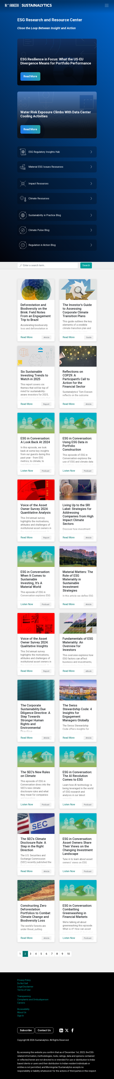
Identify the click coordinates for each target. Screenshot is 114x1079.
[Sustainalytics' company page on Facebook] (72, 1030)
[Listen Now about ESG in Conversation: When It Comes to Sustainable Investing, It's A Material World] (36, 577)
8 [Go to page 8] (57, 953)
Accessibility (23, 1009)
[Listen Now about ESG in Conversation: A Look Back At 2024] (36, 444)
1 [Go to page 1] (20, 953)
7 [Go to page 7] (51, 953)
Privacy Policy (24, 980)
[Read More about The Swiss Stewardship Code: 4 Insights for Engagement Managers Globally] (78, 711)
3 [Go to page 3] (30, 953)
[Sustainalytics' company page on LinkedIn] (61, 1030)
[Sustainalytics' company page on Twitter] (67, 1030)
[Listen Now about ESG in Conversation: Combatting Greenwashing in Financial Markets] (78, 911)
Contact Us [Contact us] (44, 1030)
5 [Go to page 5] (41, 953)
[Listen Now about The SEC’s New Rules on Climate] (36, 777)
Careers (21, 1003)
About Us (21, 1012)
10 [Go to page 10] (68, 953)
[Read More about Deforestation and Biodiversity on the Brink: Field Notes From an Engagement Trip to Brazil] (36, 310)
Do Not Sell (22, 983)
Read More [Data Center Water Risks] (31, 129)
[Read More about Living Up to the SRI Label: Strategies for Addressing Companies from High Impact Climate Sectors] (78, 511)
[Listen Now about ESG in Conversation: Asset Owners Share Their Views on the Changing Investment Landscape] (78, 844)
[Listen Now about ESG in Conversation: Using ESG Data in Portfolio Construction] (78, 444)
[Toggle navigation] (106, 5)
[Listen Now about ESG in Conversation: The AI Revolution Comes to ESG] (78, 777)
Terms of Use (24, 990)
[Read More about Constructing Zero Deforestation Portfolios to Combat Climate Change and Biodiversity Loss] (36, 911)
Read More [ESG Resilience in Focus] (31, 76)
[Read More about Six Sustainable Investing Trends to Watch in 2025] (36, 377)
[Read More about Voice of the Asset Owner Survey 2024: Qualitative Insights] (36, 644)
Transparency (24, 996)
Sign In (20, 1015)
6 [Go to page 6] (46, 953)
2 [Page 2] (25, 953)
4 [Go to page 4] (36, 953)
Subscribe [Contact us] (26, 1030)
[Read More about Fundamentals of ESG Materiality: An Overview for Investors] (78, 644)
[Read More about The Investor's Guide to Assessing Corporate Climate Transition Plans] (78, 310)
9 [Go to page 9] (62, 953)
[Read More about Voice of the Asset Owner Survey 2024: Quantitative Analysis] (36, 511)
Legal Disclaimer (25, 986)
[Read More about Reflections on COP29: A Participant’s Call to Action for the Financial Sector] (78, 377)
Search (86, 265)
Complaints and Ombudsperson (32, 999)
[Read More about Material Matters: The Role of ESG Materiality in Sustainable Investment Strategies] (78, 577)
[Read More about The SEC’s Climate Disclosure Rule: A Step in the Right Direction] (36, 844)
